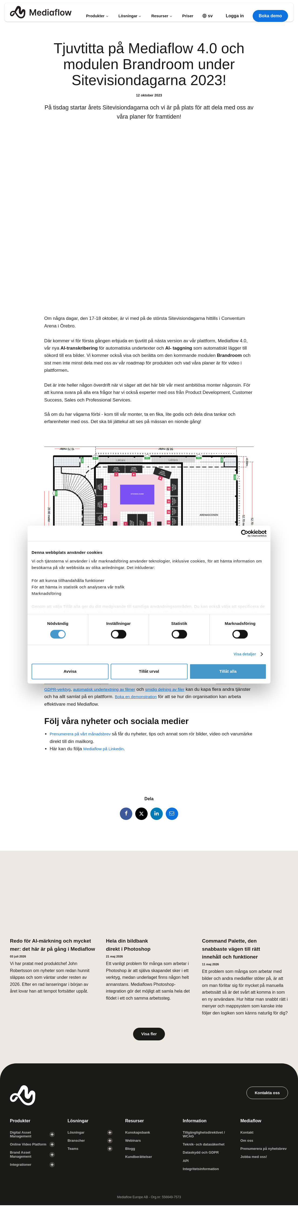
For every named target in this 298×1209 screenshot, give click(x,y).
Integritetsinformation (202, 1172)
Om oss (247, 1143)
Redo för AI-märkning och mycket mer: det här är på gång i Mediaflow (43, 950)
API (186, 1164)
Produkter (96, 12)
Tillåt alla (228, 671)
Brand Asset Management (21, 1157)
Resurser (162, 12)
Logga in (235, 12)
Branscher (76, 1143)
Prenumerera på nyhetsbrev (255, 1153)
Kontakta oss (265, 1095)
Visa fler (149, 1035)
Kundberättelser (139, 1160)
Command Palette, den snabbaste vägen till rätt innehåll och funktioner (234, 950)
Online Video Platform (29, 1147)
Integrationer (21, 1168)
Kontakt (248, 1134)
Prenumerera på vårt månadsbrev (84, 733)
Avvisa (70, 671)
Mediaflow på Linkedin (106, 748)
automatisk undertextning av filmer (112, 689)
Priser (188, 12)
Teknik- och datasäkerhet (205, 1147)
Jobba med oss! (255, 1164)
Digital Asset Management (21, 1136)
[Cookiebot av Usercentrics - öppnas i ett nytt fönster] (242, 533)
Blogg (130, 1151)
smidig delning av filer (179, 689)
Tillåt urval (149, 671)
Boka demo (270, 12)
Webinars (133, 1143)
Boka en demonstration (155, 696)
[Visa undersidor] (52, 1136)
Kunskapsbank (138, 1134)
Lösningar (130, 12)
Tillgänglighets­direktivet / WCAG (205, 1136)
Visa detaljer (243, 654)
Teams (73, 1151)
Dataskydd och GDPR (202, 1155)
